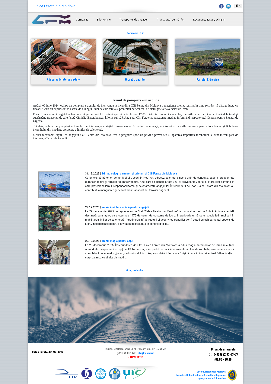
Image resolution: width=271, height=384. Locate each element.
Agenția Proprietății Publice (211, 378)
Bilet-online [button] (104, 19)
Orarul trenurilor (135, 80)
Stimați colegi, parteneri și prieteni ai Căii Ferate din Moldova (139, 173)
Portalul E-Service (207, 80)
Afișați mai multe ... (135, 270)
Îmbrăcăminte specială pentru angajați (125, 207)
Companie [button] (82, 19)
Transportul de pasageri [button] (133, 19)
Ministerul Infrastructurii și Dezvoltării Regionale (200, 375)
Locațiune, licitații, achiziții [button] (209, 19)
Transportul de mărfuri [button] (170, 19)
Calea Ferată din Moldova (54, 6)
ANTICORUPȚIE (135, 357)
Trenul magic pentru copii (117, 241)
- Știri (135, 33)
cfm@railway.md (146, 353)
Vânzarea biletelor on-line (63, 79)
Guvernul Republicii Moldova (211, 371)
